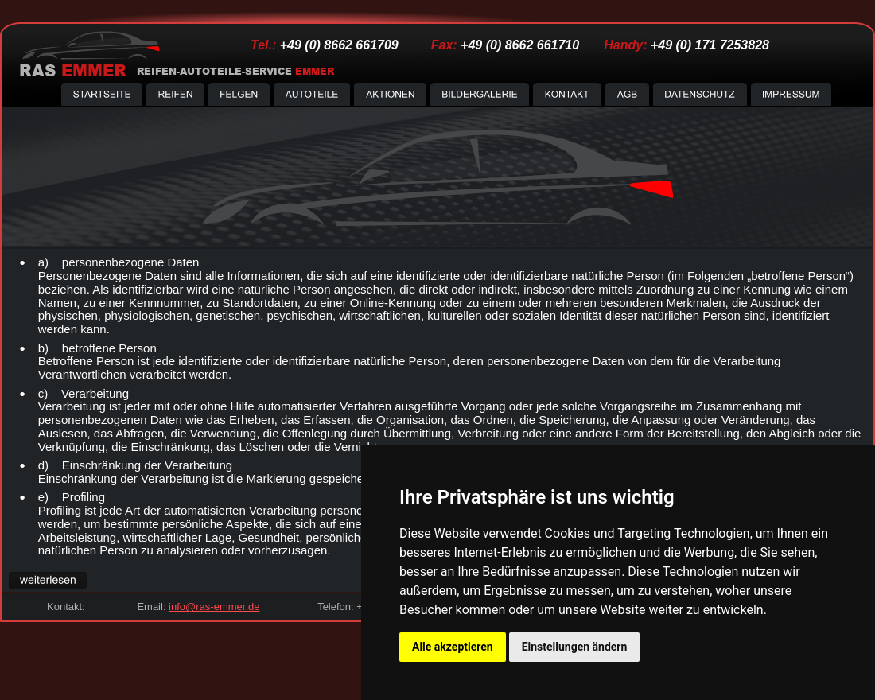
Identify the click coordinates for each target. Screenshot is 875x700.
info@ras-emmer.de (214, 606)
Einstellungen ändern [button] (575, 646)
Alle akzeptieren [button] (452, 646)
